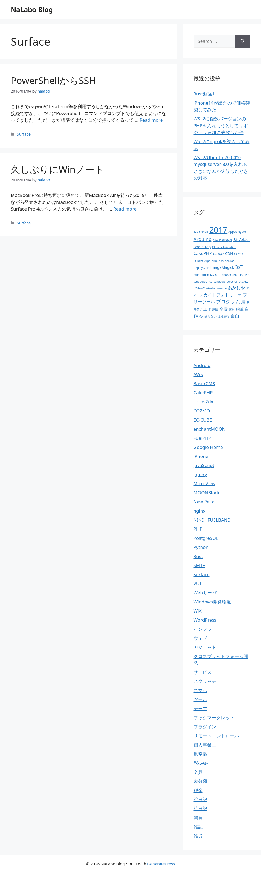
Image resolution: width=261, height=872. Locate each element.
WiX (198, 611)
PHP (198, 529)
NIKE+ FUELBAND (212, 520)
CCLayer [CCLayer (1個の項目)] (218, 254)
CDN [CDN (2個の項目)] (229, 253)
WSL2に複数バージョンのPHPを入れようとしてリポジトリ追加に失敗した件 (221, 125)
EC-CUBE (203, 420)
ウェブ (200, 638)
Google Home (208, 447)
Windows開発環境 (212, 602)
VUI (197, 583)
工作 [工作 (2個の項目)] (207, 309)
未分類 (200, 781)
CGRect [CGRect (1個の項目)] (198, 261)
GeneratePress (161, 863)
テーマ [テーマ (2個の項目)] (235, 294)
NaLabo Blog (32, 9)
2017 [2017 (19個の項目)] (218, 229)
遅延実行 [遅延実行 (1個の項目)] (223, 316)
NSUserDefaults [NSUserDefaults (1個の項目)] (232, 275)
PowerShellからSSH (53, 80)
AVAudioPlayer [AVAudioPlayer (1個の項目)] (222, 240)
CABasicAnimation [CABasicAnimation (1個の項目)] (224, 247)
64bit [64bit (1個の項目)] (204, 232)
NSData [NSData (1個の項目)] (215, 275)
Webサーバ (205, 593)
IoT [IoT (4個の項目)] (239, 267)
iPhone (201, 456)
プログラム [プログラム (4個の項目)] (228, 301)
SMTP (200, 565)
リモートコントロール (216, 736)
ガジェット (205, 647)
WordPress (205, 620)
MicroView (204, 483)
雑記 (198, 827)
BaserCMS (204, 383)
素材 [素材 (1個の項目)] (232, 309)
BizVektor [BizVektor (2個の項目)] (241, 239)
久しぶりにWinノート (57, 169)
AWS (198, 374)
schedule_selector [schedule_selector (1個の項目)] (225, 282)
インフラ (203, 629)
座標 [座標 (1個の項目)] (215, 309)
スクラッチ (205, 681)
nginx (200, 511)
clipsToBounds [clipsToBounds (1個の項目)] (214, 261)
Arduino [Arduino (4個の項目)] (203, 239)
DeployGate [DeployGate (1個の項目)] (201, 268)
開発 (198, 817)
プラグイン (205, 727)
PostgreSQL (206, 538)
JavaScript (204, 465)
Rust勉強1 (204, 94)
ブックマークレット (214, 717)
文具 (198, 772)
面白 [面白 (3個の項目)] (235, 316)
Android (202, 365)
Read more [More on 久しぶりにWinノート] (125, 209)
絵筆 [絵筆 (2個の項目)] (240, 309)
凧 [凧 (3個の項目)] (243, 302)
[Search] (242, 41)
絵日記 (200, 799)
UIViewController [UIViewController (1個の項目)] (205, 288)
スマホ (200, 690)
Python (201, 547)
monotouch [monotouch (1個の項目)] (201, 275)
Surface (24, 134)
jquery (200, 474)
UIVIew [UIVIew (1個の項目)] (243, 282)
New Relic (204, 502)
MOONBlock (207, 492)
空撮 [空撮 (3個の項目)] (223, 309)
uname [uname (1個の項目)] (222, 288)
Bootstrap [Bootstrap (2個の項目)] (202, 246)
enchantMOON (210, 429)
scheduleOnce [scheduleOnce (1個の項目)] (203, 282)
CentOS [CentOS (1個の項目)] (239, 254)
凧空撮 (200, 754)
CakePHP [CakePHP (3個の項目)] (203, 253)
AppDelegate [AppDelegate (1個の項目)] (237, 232)
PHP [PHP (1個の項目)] (246, 275)
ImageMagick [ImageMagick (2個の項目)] (222, 267)
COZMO (202, 411)
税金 (198, 790)
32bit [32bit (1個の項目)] (197, 232)
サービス (203, 672)
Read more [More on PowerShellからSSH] (151, 120)
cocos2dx (203, 402)
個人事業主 (205, 745)
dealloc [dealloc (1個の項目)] (229, 261)
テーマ (200, 708)
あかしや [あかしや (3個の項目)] (236, 288)
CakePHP (203, 392)
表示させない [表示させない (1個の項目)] (208, 316)
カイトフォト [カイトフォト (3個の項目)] (216, 295)
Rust (198, 556)
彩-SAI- (201, 763)
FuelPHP (202, 438)
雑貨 (198, 836)
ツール (200, 699)
